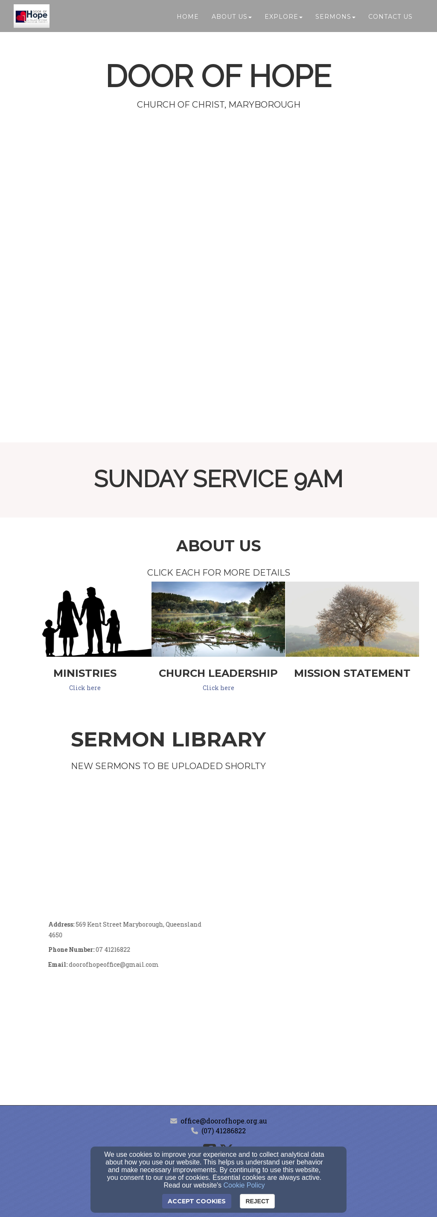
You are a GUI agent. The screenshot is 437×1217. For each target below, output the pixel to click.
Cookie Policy (244, 1185)
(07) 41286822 (223, 1130)
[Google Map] (318, 983)
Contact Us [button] (390, 18)
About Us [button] (232, 18)
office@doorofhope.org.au (224, 1120)
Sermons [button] (335, 18)
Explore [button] (284, 18)
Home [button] (188, 18)
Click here (85, 688)
